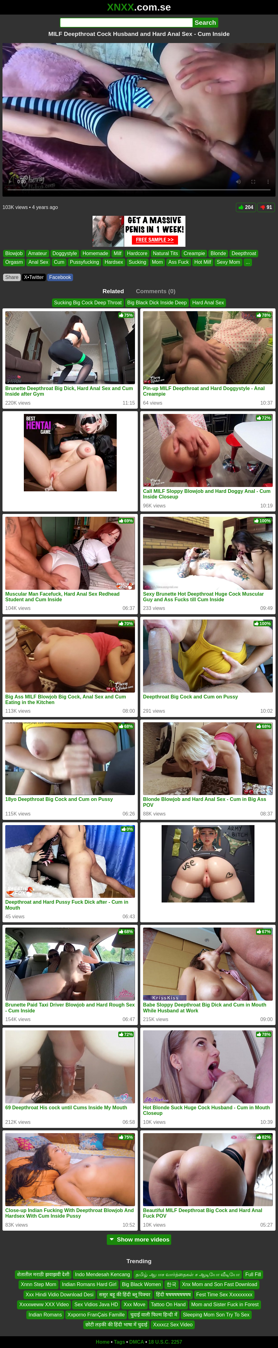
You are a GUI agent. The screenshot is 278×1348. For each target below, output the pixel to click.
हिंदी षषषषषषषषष (173, 1294)
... (248, 262)
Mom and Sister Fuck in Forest (225, 1304)
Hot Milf (202, 262)
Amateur (37, 253)
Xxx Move (134, 1304)
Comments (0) (156, 291)
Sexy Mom (228, 262)
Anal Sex (38, 262)
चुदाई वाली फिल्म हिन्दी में (153, 1314)
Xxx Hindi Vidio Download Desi (59, 1294)
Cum (59, 262)
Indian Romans (45, 1314)
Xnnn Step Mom (38, 1284)
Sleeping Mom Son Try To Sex (216, 1314)
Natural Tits (165, 253)
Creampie (194, 253)
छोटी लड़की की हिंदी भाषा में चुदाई (116, 1324)
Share (12, 277)
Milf (117, 253)
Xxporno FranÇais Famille (96, 1314)
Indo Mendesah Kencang (102, 1274)
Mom (157, 262)
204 (246, 207)
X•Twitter (34, 277)
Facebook (60, 277)
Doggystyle (65, 253)
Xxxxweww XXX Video (44, 1304)
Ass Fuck (178, 262)
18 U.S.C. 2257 (165, 1342)
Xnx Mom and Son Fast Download (219, 1284)
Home (103, 1342)
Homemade (95, 253)
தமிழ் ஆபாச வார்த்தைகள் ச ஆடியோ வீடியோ (188, 1274)
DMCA (136, 1342)
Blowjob (14, 253)
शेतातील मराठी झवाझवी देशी (43, 1274)
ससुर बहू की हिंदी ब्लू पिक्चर (124, 1294)
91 (266, 207)
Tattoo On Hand (168, 1304)
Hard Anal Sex (208, 302)
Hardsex (114, 262)
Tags (119, 1342)
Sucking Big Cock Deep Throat (88, 302)
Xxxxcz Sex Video (173, 1324)
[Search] (126, 23)
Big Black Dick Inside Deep (157, 302)
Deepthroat (244, 253)
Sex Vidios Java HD (96, 1304)
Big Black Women (141, 1284)
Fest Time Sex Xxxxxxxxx (224, 1294)
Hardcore (137, 253)
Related (113, 291)
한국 (171, 1284)
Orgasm (14, 262)
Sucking (137, 262)
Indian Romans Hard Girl (89, 1284)
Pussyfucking (84, 262)
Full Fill (253, 1274)
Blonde (218, 253)
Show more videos (139, 1239)
